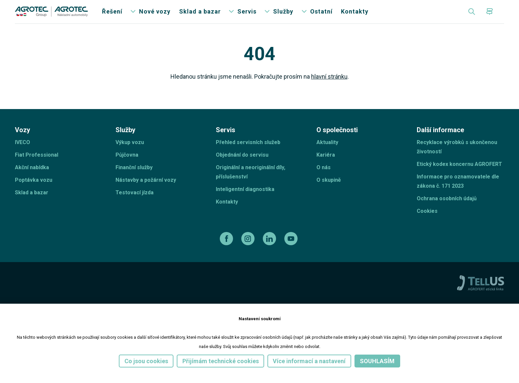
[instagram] (248, 247)
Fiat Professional (36, 164)
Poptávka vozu (33, 189)
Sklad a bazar (200, 16)
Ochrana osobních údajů (447, 208)
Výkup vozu (130, 151)
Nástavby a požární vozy (146, 189)
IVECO (22, 151)
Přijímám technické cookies (220, 361)
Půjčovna (127, 164)
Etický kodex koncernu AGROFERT (459, 173)
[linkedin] (270, 247)
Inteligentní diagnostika (245, 198)
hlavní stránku (329, 86)
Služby (283, 16)
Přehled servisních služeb (248, 151)
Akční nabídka (32, 176)
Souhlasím (377, 361)
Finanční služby (134, 176)
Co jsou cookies (146, 361)
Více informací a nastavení (309, 361)
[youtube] (291, 247)
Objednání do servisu (242, 164)
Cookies (427, 220)
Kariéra (325, 164)
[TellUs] (480, 292)
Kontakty (354, 16)
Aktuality (327, 151)
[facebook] (227, 247)
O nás (323, 176)
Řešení (112, 16)
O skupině (328, 189)
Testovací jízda (135, 202)
